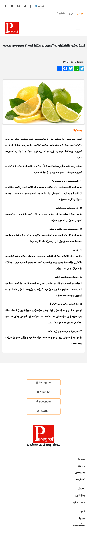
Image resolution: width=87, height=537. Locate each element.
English (61, 13)
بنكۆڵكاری (80, 495)
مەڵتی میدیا (79, 525)
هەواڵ (81, 489)
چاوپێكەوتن (79, 502)
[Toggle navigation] (78, 28)
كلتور (82, 511)
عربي (70, 13)
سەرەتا (81, 459)
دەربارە (81, 466)
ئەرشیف (80, 479)
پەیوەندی (80, 473)
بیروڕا (82, 518)
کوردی (80, 13)
